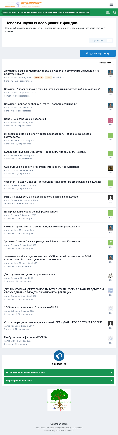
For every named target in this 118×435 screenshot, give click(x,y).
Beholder (15, 311)
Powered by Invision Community (59, 430)
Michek (14, 77)
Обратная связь (59, 424)
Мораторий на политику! (19, 380)
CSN (13, 170)
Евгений (15, 140)
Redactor (15, 296)
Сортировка (105, 63)
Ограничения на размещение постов (25, 372)
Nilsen (14, 122)
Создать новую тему (97, 53)
